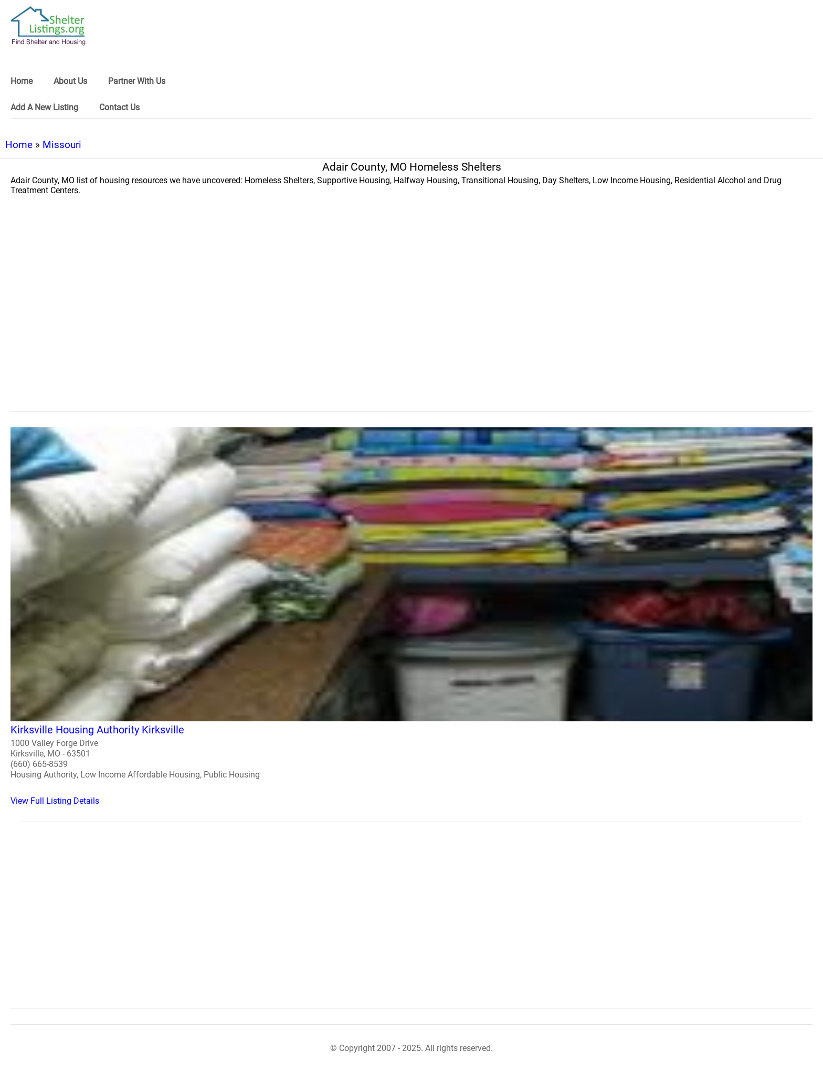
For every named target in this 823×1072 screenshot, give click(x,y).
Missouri (62, 145)
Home (19, 145)
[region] (411, 325)
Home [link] (21, 81)
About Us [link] (70, 81)
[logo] (48, 26)
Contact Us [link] (119, 107)
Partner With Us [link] (136, 81)
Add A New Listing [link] (44, 107)
